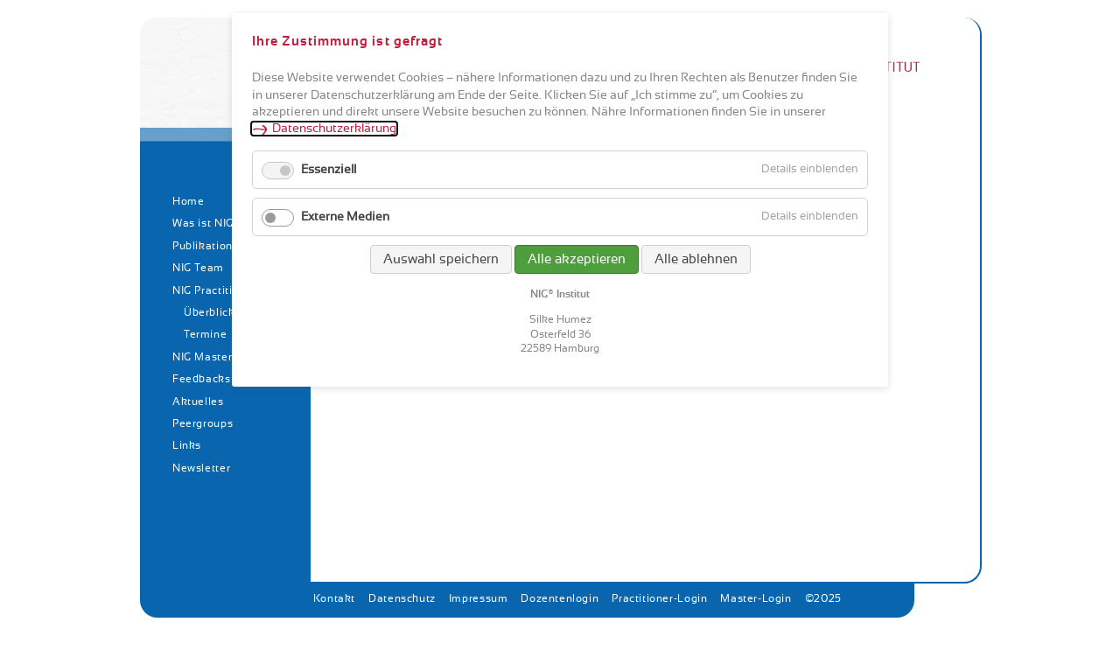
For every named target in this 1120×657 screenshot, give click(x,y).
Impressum (478, 598)
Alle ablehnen (696, 259)
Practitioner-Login (659, 598)
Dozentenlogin (559, 598)
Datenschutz (402, 598)
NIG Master (202, 357)
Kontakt (334, 598)
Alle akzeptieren (577, 259)
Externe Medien (345, 217)
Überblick (209, 312)
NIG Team (198, 267)
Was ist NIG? (206, 223)
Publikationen (209, 246)
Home (188, 201)
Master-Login (755, 598)
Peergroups (202, 423)
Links (186, 445)
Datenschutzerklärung (334, 128)
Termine (205, 334)
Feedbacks (201, 379)
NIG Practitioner (214, 290)
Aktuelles (198, 401)
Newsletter (201, 468)
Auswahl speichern (441, 259)
